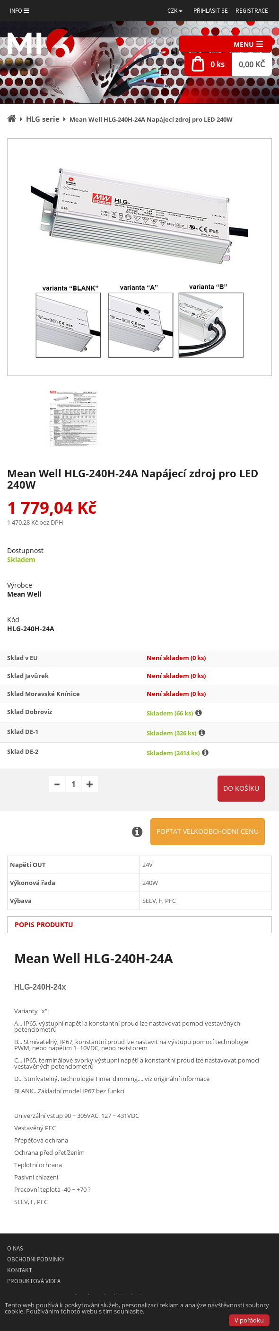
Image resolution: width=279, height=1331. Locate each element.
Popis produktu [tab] (44, 924)
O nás (15, 1248)
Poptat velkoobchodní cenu (208, 831)
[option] (139, 257)
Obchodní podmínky (35, 1259)
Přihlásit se (210, 11)
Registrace (251, 11)
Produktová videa (34, 1281)
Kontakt (19, 1270)
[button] (175, 10)
